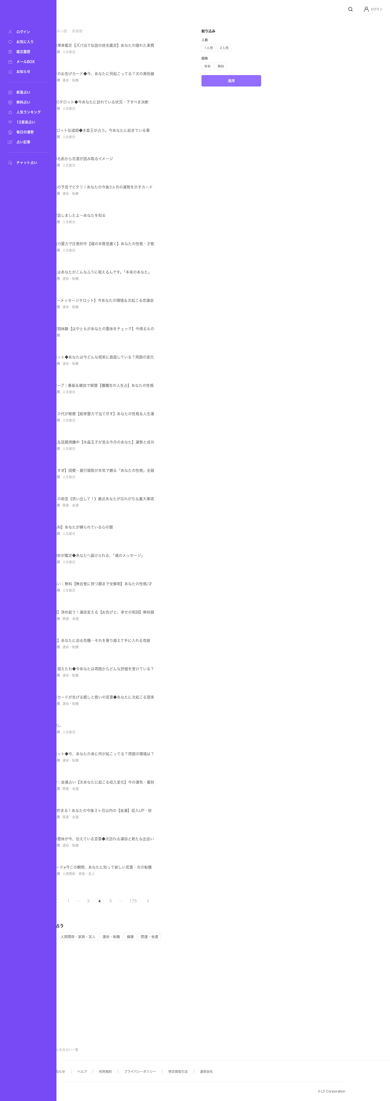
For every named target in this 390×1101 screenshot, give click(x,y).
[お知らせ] (24, 72)
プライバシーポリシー (190, 1071)
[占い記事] (24, 142)
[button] (373, 9)
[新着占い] (24, 92)
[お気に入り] (24, 42)
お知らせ (108, 1071)
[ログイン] (24, 32)
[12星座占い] (24, 122)
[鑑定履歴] (24, 52)
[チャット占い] (24, 163)
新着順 (127, 31)
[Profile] (366, 9)
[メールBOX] (24, 62)
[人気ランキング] (24, 112)
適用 (281, 155)
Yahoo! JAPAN (81, 1091)
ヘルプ (132, 1071)
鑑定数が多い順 (104, 31)
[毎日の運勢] (24, 132)
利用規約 (155, 1071)
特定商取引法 (228, 1071)
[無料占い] (24, 102)
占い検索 (90, 1049)
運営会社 (256, 1071)
